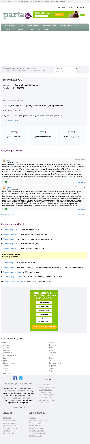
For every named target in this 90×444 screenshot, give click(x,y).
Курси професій (9, 420)
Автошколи (22, 29)
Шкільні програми (46, 403)
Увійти (80, 7)
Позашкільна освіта (46, 397)
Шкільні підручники (10, 425)
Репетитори (9, 29)
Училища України (45, 392)
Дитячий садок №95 (11, 248)
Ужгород (52, 355)
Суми (51, 350)
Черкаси (52, 366)
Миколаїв (7, 373)
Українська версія (11, 384)
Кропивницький (9, 363)
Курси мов (7, 418)
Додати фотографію (10, 120)
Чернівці (52, 368)
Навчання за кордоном (39, 29)
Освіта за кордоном (10, 423)
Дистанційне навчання (11, 428)
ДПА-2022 (32, 418)
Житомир (7, 350)
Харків (51, 358)
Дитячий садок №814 (11, 230)
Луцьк (5, 368)
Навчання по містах (36, 428)
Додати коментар (8, 215)
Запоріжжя (7, 353)
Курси (21, 25)
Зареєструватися (65, 7)
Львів (5, 371)
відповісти (82, 182)
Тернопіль (53, 353)
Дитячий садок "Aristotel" (12, 272)
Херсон (52, 360)
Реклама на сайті (35, 436)
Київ (5, 358)
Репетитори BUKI (35, 423)
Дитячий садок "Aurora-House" (15, 281)
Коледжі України (45, 390)
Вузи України (10, 25)
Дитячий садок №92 (11, 244)
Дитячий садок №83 (11, 234)
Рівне (51, 348)
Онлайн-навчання (49, 25)
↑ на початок (80, 215)
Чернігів (52, 371)
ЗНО (77, 25)
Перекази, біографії (46, 395)
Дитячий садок (9, 263)
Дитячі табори (32, 25)
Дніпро (6, 345)
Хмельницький (55, 363)
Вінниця (6, 342)
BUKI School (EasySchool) (38, 420)
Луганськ (6, 366)
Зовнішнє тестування (47, 387)
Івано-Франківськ (10, 355)
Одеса (51, 342)
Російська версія (25, 384)
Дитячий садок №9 (10, 239)
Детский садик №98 (18, 407)
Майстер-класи (66, 25)
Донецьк (6, 348)
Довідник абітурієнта (47, 400)
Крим (5, 360)
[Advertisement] (45, 48)
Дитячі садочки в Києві (26, 68)
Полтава (52, 345)
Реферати (6, 431)
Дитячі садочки (9, 68)
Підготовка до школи (37, 431)
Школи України (8, 433)
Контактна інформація (37, 433)
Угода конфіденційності (24, 388)
